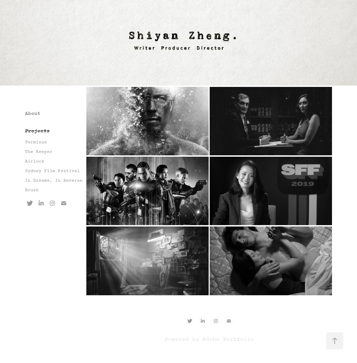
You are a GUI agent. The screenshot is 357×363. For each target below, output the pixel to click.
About (32, 113)
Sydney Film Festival (52, 171)
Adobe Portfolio (228, 339)
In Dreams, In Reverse (54, 181)
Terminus (36, 142)
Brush (32, 190)
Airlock (34, 161)
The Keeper (38, 152)
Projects (37, 131)
